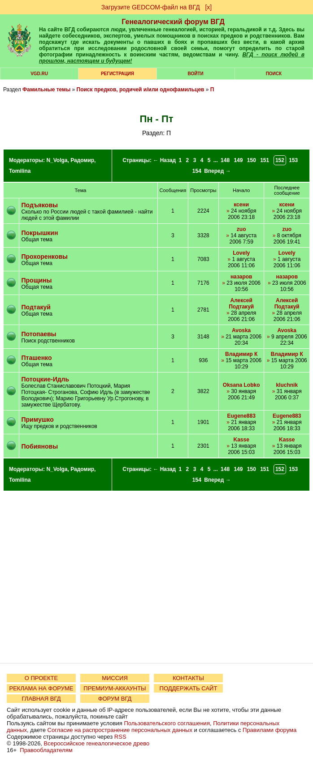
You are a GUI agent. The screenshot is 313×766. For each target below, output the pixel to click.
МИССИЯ (115, 678)
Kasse (241, 439)
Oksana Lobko (241, 385)
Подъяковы (40, 205)
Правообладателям (46, 750)
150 (251, 160)
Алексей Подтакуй (241, 303)
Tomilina (19, 171)
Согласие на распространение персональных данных (120, 730)
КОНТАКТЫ (188, 678)
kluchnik (287, 385)
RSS (120, 736)
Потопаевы (39, 334)
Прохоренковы (45, 256)
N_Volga (56, 160)
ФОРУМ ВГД (115, 698)
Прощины (37, 280)
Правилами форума (269, 730)
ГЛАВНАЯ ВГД (41, 698)
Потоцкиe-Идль (46, 379)
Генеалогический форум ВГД (173, 22)
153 (293, 160)
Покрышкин (40, 232)
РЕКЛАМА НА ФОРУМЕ (41, 688)
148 (225, 160)
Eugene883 (241, 416)
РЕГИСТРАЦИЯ (117, 73)
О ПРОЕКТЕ (41, 678)
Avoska (241, 330)
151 (264, 160)
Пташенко (37, 357)
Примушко (38, 419)
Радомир (82, 160)
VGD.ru (39, 73)
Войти (196, 73)
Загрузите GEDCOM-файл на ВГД (150, 7)
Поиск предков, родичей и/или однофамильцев (140, 89)
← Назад (164, 160)
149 (238, 160)
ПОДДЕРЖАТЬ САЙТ (188, 688)
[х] (208, 7)
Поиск (274, 73)
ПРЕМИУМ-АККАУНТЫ (114, 688)
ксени (241, 204)
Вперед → (217, 171)
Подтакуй (36, 307)
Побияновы (40, 446)
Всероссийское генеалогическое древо (97, 743)
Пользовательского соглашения (167, 723)
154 (196, 171)
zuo (241, 229)
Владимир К (241, 354)
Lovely (241, 253)
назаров (241, 277)
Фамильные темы (46, 89)
